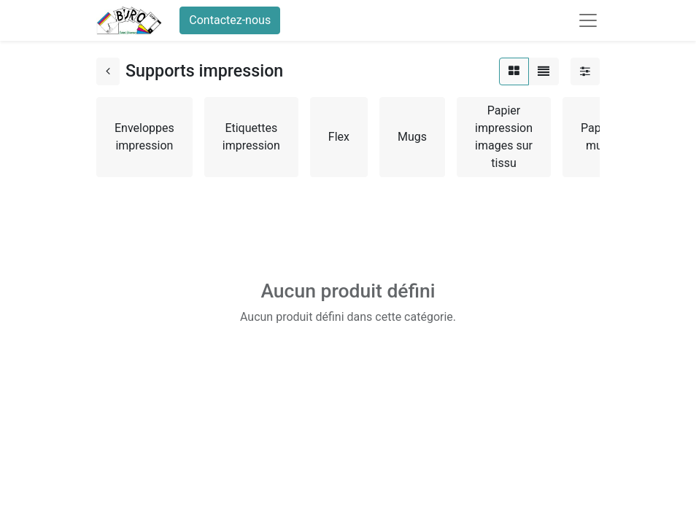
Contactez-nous (230, 20)
